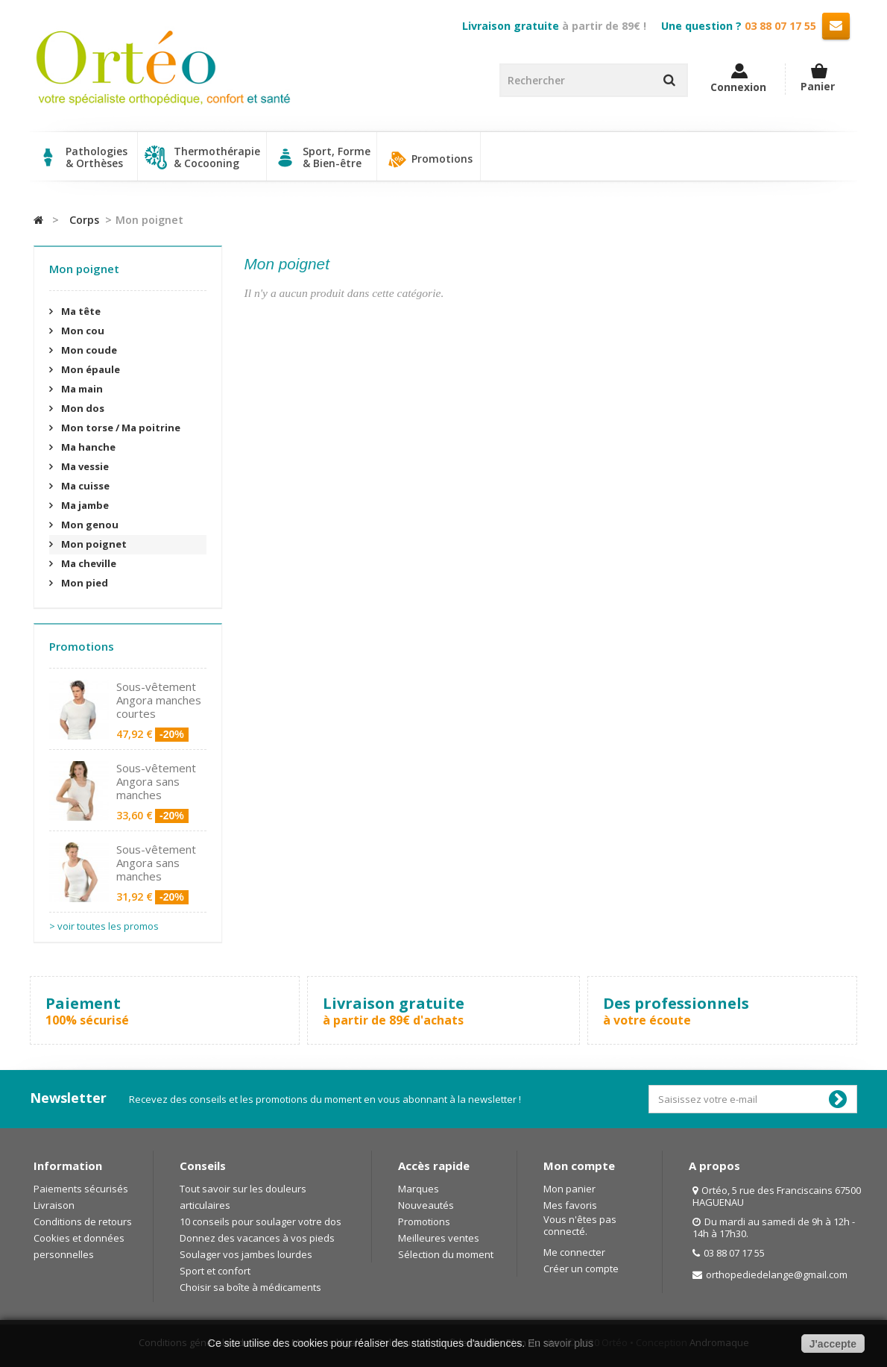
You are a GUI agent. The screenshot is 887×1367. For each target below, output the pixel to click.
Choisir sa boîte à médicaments (250, 1287)
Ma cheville (87, 563)
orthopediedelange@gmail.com (776, 1274)
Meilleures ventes (438, 1238)
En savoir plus (560, 1343)
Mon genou (89, 524)
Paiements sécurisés (81, 1188)
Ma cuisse (84, 485)
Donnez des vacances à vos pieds (257, 1238)
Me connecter (574, 1252)
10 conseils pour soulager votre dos (260, 1221)
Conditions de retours (83, 1221)
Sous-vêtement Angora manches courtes (158, 700)
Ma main (81, 388)
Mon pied (83, 582)
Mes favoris (570, 1205)
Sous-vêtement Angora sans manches (156, 781)
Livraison (54, 1205)
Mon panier (569, 1188)
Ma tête (80, 311)
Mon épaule (89, 369)
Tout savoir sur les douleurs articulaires (243, 1197)
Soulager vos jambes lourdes (246, 1254)
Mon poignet (93, 544)
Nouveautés (426, 1205)
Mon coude (88, 350)
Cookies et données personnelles (79, 1246)
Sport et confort (215, 1270)
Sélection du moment (445, 1254)
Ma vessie (84, 466)
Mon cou (81, 330)
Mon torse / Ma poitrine (119, 427)
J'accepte (832, 1344)
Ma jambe (84, 505)
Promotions (429, 159)
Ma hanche (87, 447)
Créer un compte (581, 1268)
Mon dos (81, 408)
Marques (418, 1188)
